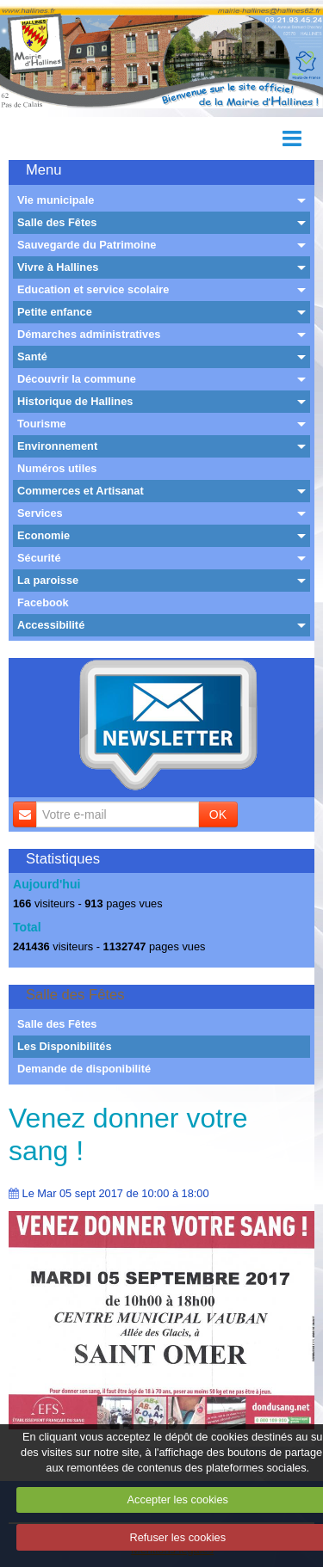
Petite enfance (54, 311)
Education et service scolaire (93, 289)
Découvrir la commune (76, 378)
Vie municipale (55, 200)
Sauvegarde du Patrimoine (86, 244)
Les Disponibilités (64, 1046)
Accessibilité (50, 624)
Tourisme (41, 423)
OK (218, 814)
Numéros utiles (56, 468)
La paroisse (47, 580)
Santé (32, 356)
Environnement (57, 445)
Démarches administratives (88, 334)
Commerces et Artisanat (80, 490)
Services (40, 513)
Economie (43, 535)
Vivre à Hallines (57, 267)
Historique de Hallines (75, 401)
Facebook (43, 602)
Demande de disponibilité (84, 1068)
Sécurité (39, 557)
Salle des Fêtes (56, 222)
